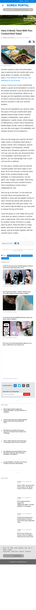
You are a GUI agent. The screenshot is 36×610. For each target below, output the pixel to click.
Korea (15, 548)
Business (21, 548)
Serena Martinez (8, 37)
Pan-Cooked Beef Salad (13, 255)
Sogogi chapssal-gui (9, 85)
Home (4, 548)
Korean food (5, 258)
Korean (32, 1)
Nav (3, 5)
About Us (21, 551)
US (8, 548)
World (11, 548)
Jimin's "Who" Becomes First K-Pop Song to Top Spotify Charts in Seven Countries (14, 441)
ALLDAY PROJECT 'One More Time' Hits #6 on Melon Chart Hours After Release (15, 462)
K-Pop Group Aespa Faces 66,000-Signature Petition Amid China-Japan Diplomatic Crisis (18, 266)
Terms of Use (14, 551)
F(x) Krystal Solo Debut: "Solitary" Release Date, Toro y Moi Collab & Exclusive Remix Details (17, 292)
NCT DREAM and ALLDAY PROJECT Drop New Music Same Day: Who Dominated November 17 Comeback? (14, 453)
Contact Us (28, 551)
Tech (26, 548)
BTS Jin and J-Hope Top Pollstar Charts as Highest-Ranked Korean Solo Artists (25, 535)
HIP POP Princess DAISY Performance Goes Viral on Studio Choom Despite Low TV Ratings (14, 432)
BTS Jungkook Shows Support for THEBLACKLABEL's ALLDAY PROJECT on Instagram (15, 410)
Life (29, 548)
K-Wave (10, 549)
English (27, 1)
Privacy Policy (6, 551)
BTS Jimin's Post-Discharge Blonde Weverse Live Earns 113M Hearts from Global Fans (17, 344)
